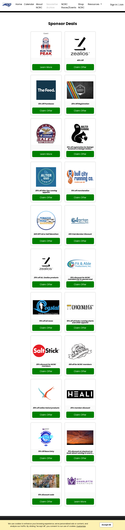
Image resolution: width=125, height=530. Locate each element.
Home (19, 4)
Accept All (106, 525)
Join (121, 4)
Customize (81, 526)
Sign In (113, 4)
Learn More (46, 67)
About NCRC (39, 6)
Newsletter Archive (52, 6)
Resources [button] (94, 4)
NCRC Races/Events (68, 6)
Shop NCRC (81, 6)
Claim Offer (80, 67)
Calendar (29, 4)
